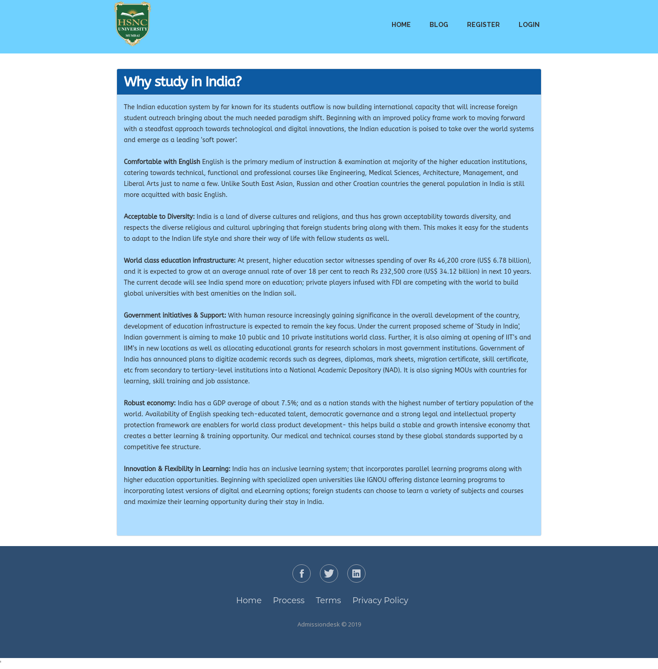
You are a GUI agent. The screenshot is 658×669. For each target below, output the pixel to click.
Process (288, 600)
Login (529, 24)
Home (401, 24)
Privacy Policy (380, 600)
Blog (439, 24)
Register (483, 24)
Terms (328, 600)
